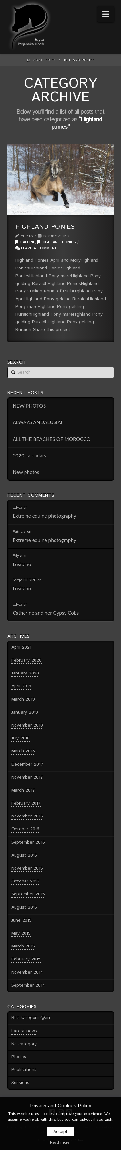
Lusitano (22, 564)
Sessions (20, 1082)
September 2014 (28, 985)
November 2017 (27, 777)
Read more (59, 1142)
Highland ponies (45, 226)
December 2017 (27, 764)
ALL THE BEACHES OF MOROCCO (51, 439)
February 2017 (26, 803)
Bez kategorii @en (30, 1017)
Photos (18, 1057)
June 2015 (21, 920)
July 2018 (20, 738)
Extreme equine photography (44, 516)
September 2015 (28, 894)
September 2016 (28, 842)
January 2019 (24, 712)
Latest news (24, 1031)
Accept (60, 1131)
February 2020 (26, 660)
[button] (105, 14)
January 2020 (25, 673)
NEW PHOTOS (29, 406)
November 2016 (27, 816)
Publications (23, 1070)
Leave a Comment (36, 248)
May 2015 (21, 933)
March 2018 (23, 751)
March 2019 (23, 699)
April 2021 (21, 647)
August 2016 (24, 855)
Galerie (25, 242)
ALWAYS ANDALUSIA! (37, 422)
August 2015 (24, 907)
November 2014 (27, 972)
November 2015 (27, 868)
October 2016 (25, 829)
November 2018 (27, 725)
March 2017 (23, 790)
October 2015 (25, 881)
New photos (26, 472)
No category (24, 1044)
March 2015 (23, 946)
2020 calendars (29, 455)
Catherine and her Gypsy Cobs (46, 613)
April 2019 (21, 686)
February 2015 (26, 959)
